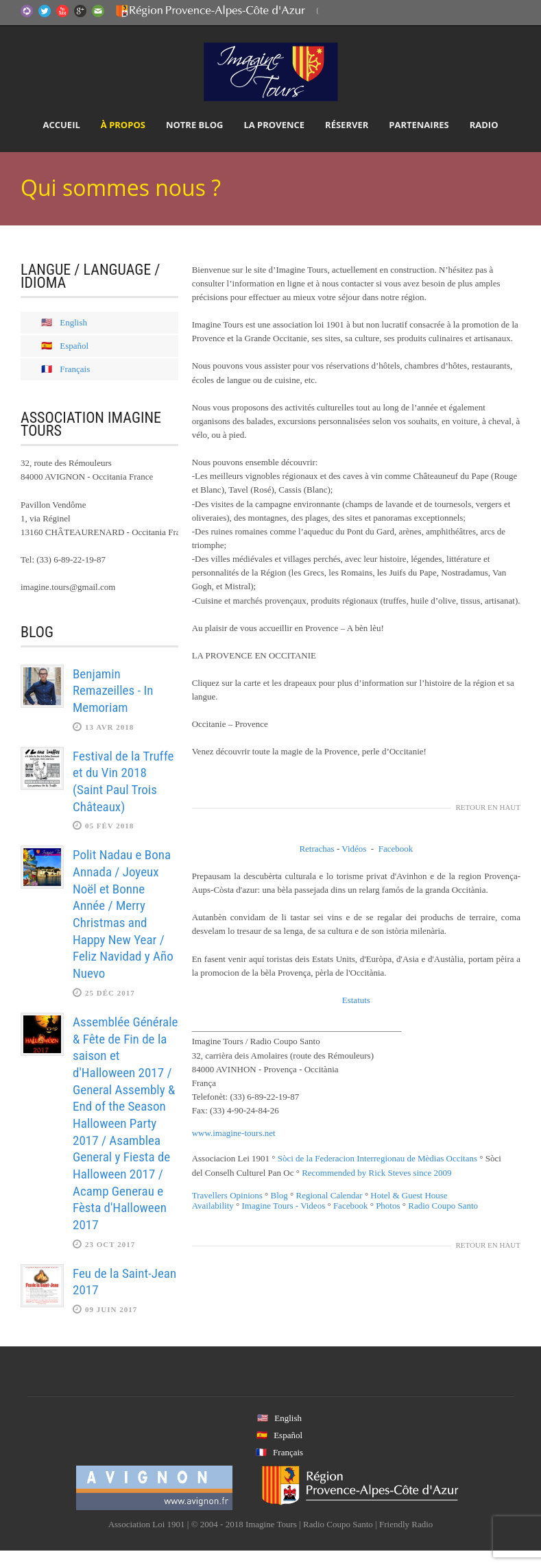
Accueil (61, 125)
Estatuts (356, 1000)
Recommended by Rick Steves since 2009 (376, 1173)
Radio (484, 125)
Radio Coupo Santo (443, 1205)
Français (75, 369)
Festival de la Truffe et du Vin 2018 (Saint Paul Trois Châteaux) (123, 781)
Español (74, 346)
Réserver (346, 125)
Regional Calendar (329, 1195)
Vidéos (353, 848)
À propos (123, 125)
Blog (279, 1195)
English (73, 322)
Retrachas (316, 848)
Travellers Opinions (227, 1195)
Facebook (395, 848)
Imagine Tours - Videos (284, 1205)
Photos (388, 1205)
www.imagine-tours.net (234, 1133)
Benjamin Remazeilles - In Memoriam (113, 690)
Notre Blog (195, 125)
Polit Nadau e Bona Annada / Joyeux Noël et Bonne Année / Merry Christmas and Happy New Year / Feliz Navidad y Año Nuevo (123, 914)
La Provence (273, 125)
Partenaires (418, 125)
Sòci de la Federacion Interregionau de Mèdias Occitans (377, 1158)
